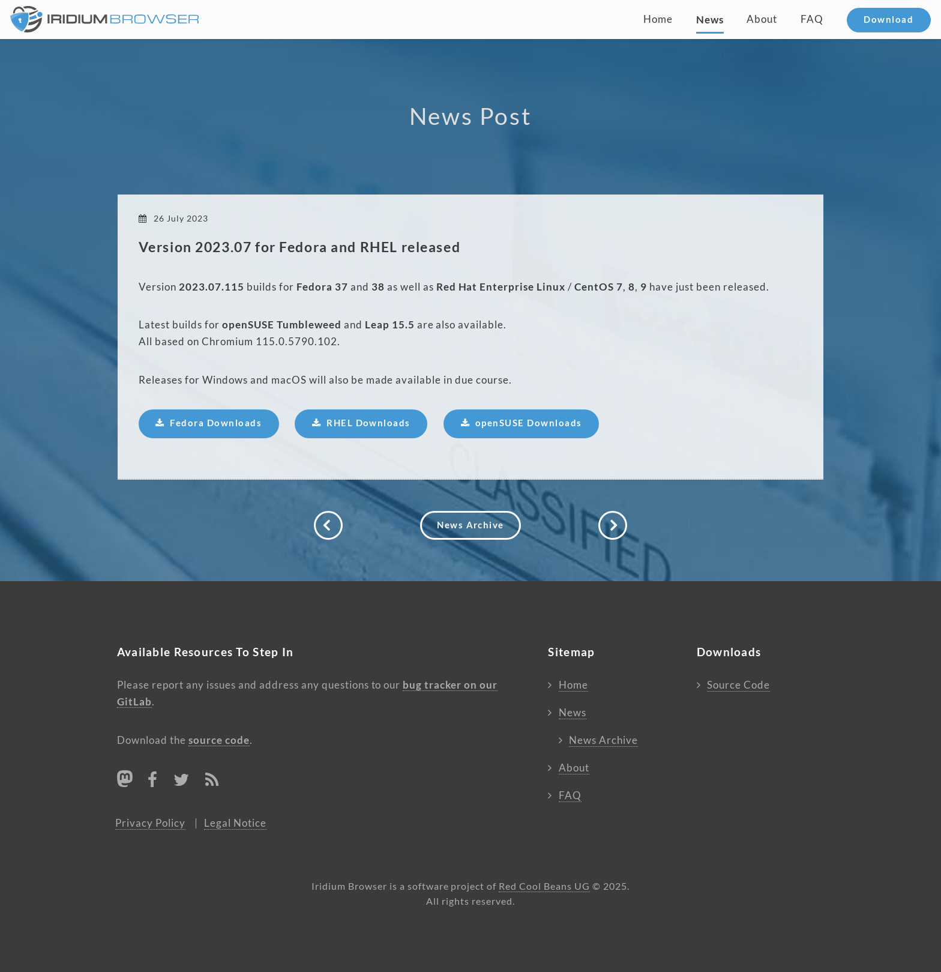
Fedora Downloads (216, 423)
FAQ (812, 19)
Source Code (738, 685)
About (762, 19)
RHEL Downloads (368, 423)
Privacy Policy (150, 823)
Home (658, 19)
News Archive (470, 525)
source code (219, 740)
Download (888, 19)
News (710, 19)
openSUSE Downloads (528, 423)
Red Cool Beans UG (544, 886)
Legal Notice (235, 823)
